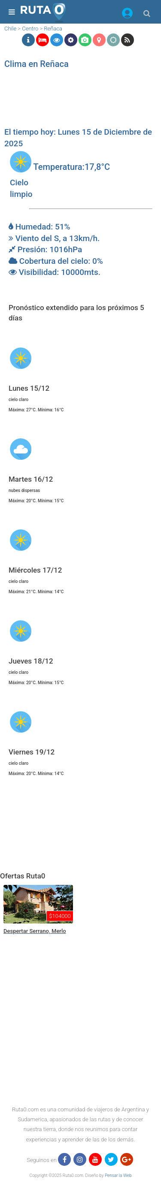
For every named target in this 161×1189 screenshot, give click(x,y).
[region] (78, 100)
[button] (127, 14)
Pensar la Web (118, 1175)
